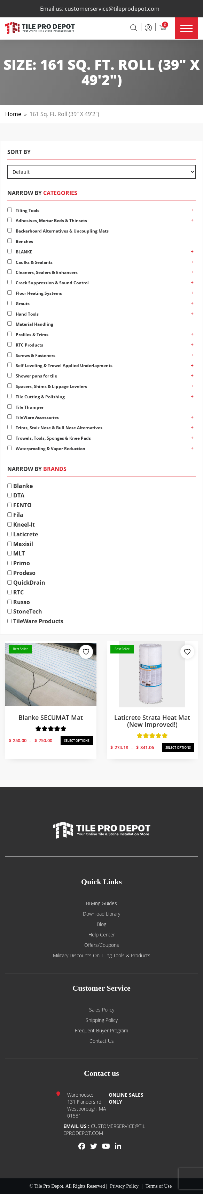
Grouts (18, 304)
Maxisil (20, 544)
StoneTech (24, 611)
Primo (18, 563)
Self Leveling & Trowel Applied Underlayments (59, 365)
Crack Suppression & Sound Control (48, 283)
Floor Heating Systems (34, 293)
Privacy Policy (124, 1186)
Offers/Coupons (101, 945)
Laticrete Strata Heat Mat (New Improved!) (152, 721)
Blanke (20, 486)
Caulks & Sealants (30, 262)
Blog (101, 924)
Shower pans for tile (32, 376)
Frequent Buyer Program (101, 1030)
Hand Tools (23, 314)
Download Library (101, 913)
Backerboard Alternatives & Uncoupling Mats (58, 231)
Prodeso (21, 573)
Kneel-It (21, 524)
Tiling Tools (23, 210)
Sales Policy (101, 1009)
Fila (15, 515)
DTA (15, 495)
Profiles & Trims (27, 335)
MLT (16, 553)
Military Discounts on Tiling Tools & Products (101, 955)
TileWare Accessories (33, 417)
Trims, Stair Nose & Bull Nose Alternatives (54, 428)
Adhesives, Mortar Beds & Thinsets (47, 221)
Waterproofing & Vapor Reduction (46, 449)
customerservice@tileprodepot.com (112, 9)
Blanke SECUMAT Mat (50, 717)
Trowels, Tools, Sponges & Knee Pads (49, 438)
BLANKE (19, 252)
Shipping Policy (102, 1020)
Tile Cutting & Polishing (36, 397)
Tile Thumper (25, 407)
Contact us (101, 1041)
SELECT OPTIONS (76, 740)
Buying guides (101, 903)
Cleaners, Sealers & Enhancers (42, 272)
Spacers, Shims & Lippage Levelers (47, 386)
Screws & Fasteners (31, 355)
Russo (18, 602)
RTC (15, 592)
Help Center (101, 934)
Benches (20, 241)
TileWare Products (35, 621)
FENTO (19, 505)
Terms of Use (159, 1186)
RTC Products (25, 345)
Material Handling (30, 324)
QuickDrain (26, 582)
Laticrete (22, 534)
